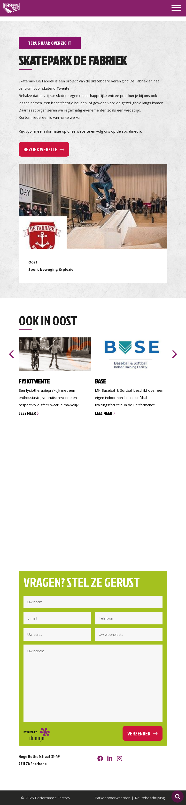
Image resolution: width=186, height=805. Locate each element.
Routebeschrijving (150, 797)
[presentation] (11, 354)
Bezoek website (40, 149)
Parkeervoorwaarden (112, 797)
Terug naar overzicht (49, 43)
